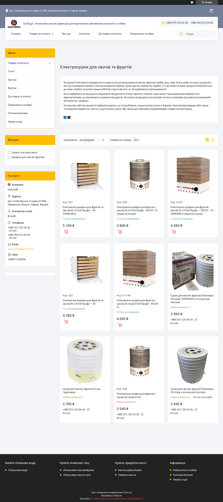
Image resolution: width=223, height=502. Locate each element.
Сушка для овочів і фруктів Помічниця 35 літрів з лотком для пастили (192, 391)
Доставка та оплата (110, 33)
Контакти (84, 33)
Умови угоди (15, 121)
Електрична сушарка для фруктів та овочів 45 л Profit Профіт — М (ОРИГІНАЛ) (83, 210)
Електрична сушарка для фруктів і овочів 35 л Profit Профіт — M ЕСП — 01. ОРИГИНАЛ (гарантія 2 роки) (192, 210)
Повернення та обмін (142, 33)
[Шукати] (181, 34)
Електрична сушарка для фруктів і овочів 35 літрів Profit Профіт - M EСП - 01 (138, 303)
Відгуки (12, 88)
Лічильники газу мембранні (78, 470)
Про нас (66, 33)
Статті (11, 71)
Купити (66, 231)
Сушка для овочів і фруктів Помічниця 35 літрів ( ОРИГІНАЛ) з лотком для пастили (192, 299)
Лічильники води (18, 470)
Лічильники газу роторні (77, 475)
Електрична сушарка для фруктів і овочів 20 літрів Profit (136, 395)
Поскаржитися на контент (103, 499)
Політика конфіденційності (130, 499)
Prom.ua (128, 492)
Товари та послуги (39, 33)
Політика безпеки (18, 113)
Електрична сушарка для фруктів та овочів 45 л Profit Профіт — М (83, 302)
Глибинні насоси (127, 475)
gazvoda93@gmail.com (21, 249)
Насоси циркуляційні (130, 470)
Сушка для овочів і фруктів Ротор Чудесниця (81, 391)
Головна (15, 33)
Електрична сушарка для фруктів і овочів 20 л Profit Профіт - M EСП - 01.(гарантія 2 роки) (137, 210)
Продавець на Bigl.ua (111, 495)
